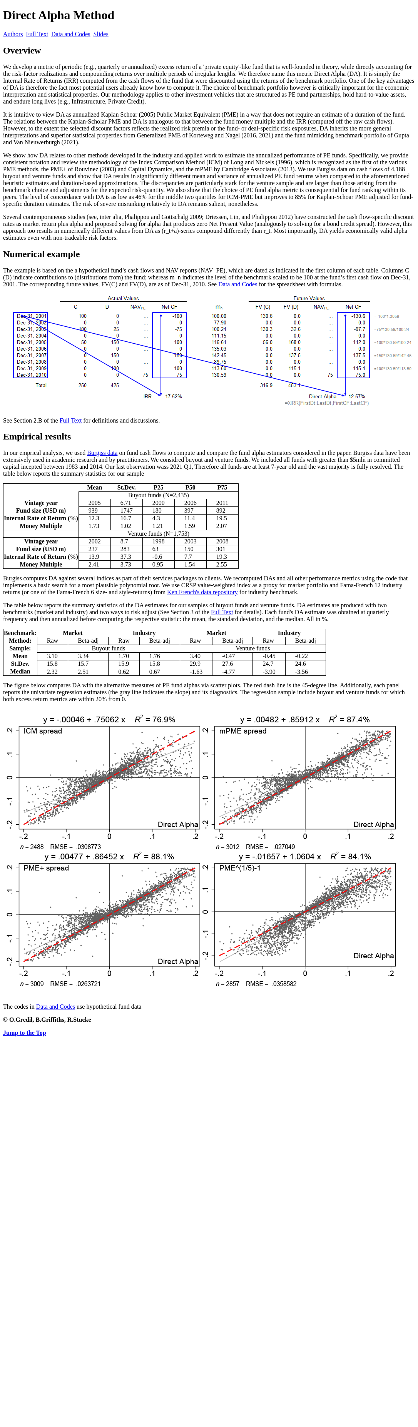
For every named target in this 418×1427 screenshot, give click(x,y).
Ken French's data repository (202, 592)
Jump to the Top (24, 1032)
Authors (13, 34)
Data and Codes (70, 34)
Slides (101, 34)
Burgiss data (102, 452)
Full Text (37, 34)
